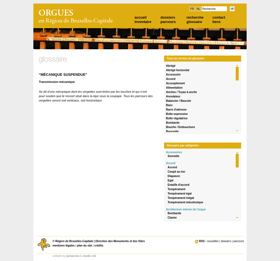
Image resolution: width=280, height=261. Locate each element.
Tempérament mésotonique (185, 202)
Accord (170, 78)
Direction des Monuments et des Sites (120, 241)
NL (198, 8)
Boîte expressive (177, 113)
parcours (168, 22)
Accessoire (173, 74)
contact (218, 17)
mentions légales (63, 245)
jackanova (72, 255)
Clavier (172, 217)
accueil (141, 17)
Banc (169, 105)
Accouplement (175, 83)
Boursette (172, 131)
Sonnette (173, 156)
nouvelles (212, 241)
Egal (170, 180)
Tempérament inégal (181, 197)
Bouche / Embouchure (180, 127)
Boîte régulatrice (177, 118)
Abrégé (170, 65)
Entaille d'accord (178, 184)
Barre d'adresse (176, 109)
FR (192, 8)
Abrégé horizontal (177, 70)
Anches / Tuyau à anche (181, 92)
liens (216, 22)
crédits (98, 245)
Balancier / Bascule (178, 100)
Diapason (174, 176)
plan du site (84, 245)
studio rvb (89, 255)
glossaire (194, 22)
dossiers (168, 17)
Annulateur (173, 96)
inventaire (143, 22)
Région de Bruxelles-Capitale (74, 241)
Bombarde (172, 122)
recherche (194, 17)
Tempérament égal (180, 193)
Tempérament (176, 189)
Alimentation (174, 87)
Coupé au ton (176, 171)
